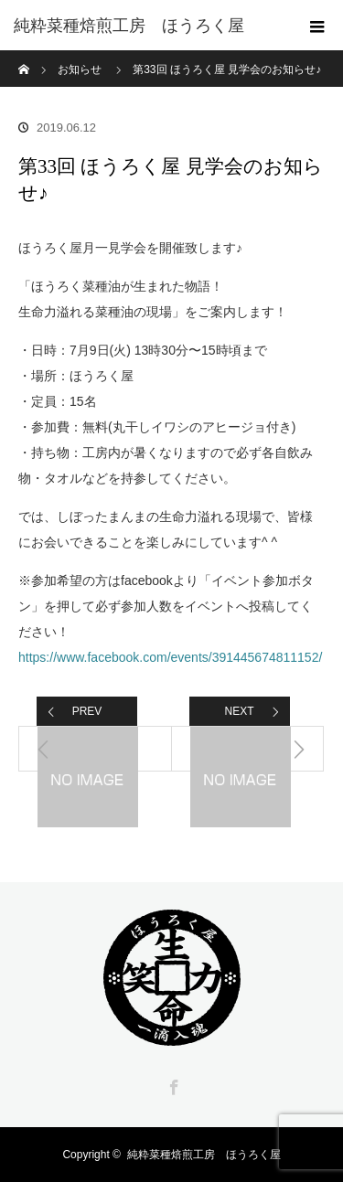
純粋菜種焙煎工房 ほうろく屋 (204, 1154)
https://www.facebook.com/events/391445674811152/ (170, 657)
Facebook (172, 1084)
